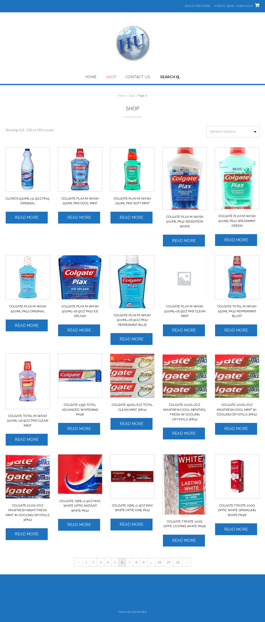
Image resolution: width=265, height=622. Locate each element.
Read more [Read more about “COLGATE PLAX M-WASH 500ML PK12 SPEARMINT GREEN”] (236, 240)
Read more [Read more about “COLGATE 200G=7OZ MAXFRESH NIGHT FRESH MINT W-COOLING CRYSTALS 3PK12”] (27, 534)
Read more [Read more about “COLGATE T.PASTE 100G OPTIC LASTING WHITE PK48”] (184, 540)
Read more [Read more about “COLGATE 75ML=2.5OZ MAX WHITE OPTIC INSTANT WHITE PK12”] (79, 524)
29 (169, 562)
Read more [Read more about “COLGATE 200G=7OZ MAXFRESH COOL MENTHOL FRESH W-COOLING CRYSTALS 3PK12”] (184, 433)
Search (170, 77)
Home (91, 77)
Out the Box (139, 612)
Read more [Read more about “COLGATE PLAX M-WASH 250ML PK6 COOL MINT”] (79, 217)
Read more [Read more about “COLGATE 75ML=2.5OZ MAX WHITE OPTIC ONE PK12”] (131, 524)
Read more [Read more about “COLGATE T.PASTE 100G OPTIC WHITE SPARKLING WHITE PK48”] (236, 529)
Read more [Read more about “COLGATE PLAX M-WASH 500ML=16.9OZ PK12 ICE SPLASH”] (79, 330)
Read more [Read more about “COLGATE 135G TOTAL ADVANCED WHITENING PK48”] (79, 428)
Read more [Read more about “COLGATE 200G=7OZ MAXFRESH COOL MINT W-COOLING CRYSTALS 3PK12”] (236, 428)
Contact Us (138, 77)
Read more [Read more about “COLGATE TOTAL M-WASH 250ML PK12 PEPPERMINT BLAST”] (236, 330)
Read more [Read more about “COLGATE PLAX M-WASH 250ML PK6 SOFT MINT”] (131, 217)
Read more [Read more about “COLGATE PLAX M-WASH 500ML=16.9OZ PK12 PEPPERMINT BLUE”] (131, 339)
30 (178, 562)
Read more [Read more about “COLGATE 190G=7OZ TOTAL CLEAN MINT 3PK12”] (131, 423)
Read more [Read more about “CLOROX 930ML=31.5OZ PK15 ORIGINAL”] (27, 217)
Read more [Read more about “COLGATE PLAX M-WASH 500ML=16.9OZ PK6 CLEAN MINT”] (184, 330)
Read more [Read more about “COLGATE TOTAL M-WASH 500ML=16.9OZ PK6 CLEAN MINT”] (27, 439)
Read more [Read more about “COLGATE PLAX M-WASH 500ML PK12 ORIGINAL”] (27, 325)
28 (159, 562)
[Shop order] (233, 131)
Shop (111, 77)
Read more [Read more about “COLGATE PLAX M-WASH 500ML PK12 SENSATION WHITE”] (184, 240)
